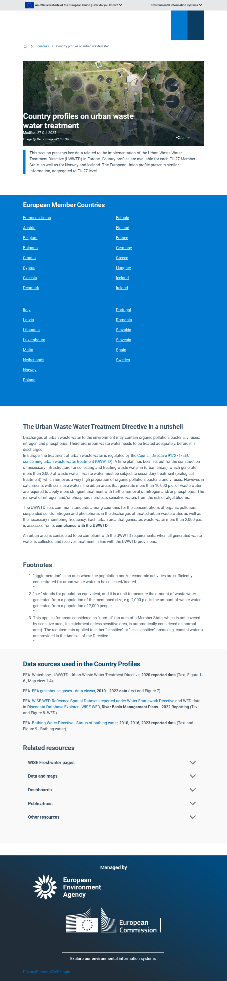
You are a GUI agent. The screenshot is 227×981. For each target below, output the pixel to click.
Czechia (30, 277)
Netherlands (33, 360)
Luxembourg (34, 340)
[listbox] (73, 5)
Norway (29, 370)
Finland (122, 227)
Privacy (29, 971)
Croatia (29, 257)
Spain (121, 350)
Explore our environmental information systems (113, 958)
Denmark (31, 287)
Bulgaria (30, 247)
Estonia (122, 217)
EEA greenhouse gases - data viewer (63, 691)
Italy (26, 309)
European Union (37, 217)
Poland (29, 380)
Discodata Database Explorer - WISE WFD (63, 707)
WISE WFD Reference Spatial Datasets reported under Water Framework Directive (103, 701)
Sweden (123, 360)
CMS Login (60, 971)
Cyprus (29, 267)
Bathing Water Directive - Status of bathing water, (75, 723)
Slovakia (123, 330)
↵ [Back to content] (34, 586)
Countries (42, 46)
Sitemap (43, 971)
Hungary (123, 267)
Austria (29, 227)
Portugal (123, 309)
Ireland (122, 287)
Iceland (122, 277)
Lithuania (31, 330)
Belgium (30, 237)
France (122, 237)
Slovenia (123, 340)
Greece (122, 257)
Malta (28, 350)
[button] (113, 763)
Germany (124, 247)
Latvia (28, 319)
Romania (124, 319)
